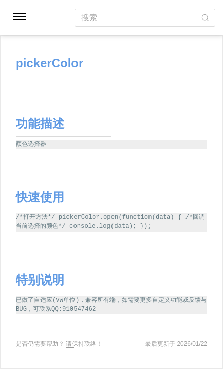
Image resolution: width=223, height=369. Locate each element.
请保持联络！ (84, 343)
